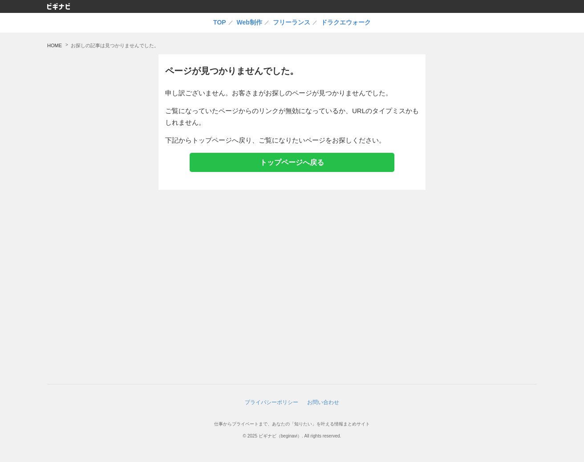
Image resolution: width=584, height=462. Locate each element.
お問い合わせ (323, 402)
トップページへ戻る (292, 162)
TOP (219, 22)
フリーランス (291, 22)
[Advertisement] (485, 188)
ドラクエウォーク (346, 22)
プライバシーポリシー (271, 402)
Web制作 (249, 22)
